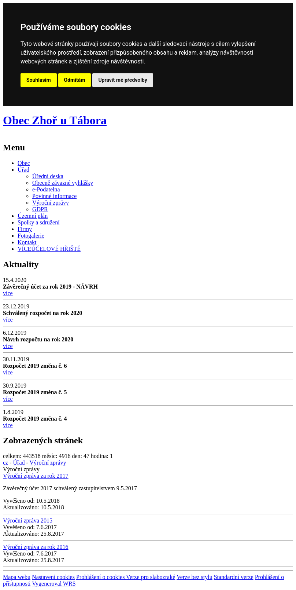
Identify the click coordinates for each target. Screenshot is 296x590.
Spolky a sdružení (39, 222)
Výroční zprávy (50, 202)
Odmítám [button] (74, 80)
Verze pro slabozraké (150, 577)
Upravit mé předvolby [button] (122, 80)
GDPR (40, 209)
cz (5, 462)
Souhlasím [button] (38, 80)
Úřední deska (47, 176)
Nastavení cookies (53, 577)
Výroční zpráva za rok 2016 (36, 547)
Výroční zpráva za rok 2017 (36, 476)
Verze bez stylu (194, 577)
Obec (24, 163)
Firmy (25, 229)
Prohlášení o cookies (101, 577)
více (8, 293)
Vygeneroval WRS (53, 583)
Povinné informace (54, 196)
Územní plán (33, 216)
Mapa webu (16, 577)
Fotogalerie (31, 235)
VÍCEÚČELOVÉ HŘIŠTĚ (49, 249)
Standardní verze (234, 577)
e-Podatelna (46, 189)
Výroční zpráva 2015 (27, 520)
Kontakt (27, 242)
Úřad (23, 169)
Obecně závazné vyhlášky (62, 183)
